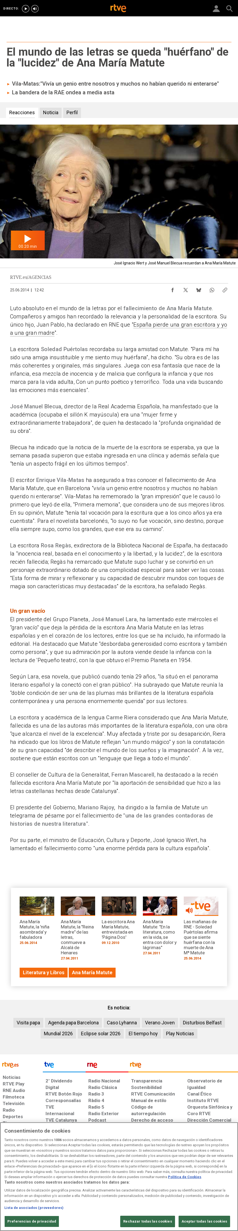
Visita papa (28, 1022)
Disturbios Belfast (202, 1022)
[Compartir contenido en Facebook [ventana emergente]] (172, 288)
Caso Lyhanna (122, 1022)
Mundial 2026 (58, 1033)
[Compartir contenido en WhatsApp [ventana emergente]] (211, 288)
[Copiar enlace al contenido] (224, 288)
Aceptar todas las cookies (204, 1221)
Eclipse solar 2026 (100, 1033)
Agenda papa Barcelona (73, 1022)
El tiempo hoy (143, 1033)
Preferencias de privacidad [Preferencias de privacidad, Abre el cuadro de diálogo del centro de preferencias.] (31, 1221)
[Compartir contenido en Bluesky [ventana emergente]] (198, 288)
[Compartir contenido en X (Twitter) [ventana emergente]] (185, 288)
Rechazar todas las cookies (147, 1221)
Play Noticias (180, 1033)
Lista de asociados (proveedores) (34, 1208)
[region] (119, 1176)
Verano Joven (160, 1022)
